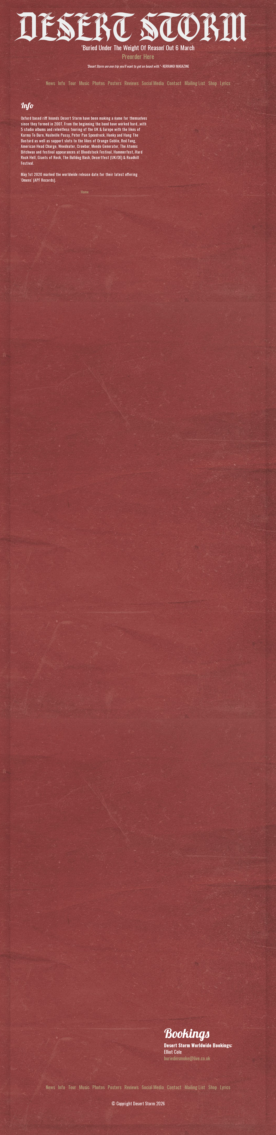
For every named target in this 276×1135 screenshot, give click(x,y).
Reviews (131, 83)
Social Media (153, 83)
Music (84, 83)
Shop (212, 83)
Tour (72, 83)
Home (85, 191)
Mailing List (195, 83)
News (50, 83)
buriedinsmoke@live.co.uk (187, 1058)
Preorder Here (138, 56)
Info (61, 83)
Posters (114, 83)
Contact (174, 83)
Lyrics (225, 83)
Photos (98, 83)
